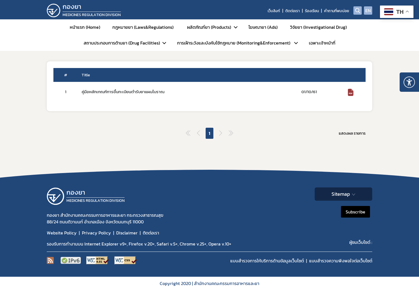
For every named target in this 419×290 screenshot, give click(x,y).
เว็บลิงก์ (274, 11)
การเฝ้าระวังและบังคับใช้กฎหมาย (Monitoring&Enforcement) (233, 43)
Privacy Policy (96, 232)
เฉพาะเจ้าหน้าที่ (322, 43)
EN (368, 10)
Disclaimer (127, 232)
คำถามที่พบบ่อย (336, 11)
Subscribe (355, 211)
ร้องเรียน (312, 11)
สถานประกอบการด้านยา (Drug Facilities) (122, 43)
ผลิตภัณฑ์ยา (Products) (209, 27)
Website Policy (62, 232)
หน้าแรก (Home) (85, 27)
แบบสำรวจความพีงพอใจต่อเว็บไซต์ (340, 260)
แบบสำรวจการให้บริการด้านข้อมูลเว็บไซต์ (267, 260)
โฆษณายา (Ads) (263, 27)
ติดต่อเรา (292, 11)
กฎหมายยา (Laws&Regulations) (143, 27)
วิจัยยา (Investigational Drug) (318, 27)
